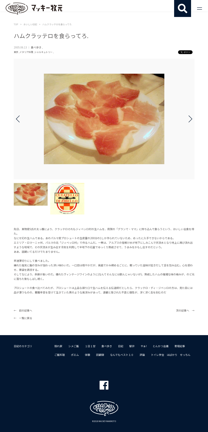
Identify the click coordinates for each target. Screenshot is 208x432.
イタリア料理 (26, 52)
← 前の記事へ (23, 310)
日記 (120, 346)
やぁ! (144, 346)
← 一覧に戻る (23, 318)
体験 (87, 355)
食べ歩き (36, 47)
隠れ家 (58, 346)
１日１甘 (90, 346)
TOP (16, 24)
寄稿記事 (179, 346)
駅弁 (132, 346)
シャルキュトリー (43, 52)
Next (189, 119)
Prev (19, 119)
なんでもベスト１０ (122, 355)
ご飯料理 (59, 355)
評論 (142, 355)
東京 (16, 52)
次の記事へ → (185, 310)
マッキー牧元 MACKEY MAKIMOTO (34, 8)
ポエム (75, 355)
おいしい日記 (30, 24)
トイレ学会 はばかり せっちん (170, 355)
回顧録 (100, 355)
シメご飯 (73, 346)
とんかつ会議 (160, 346)
